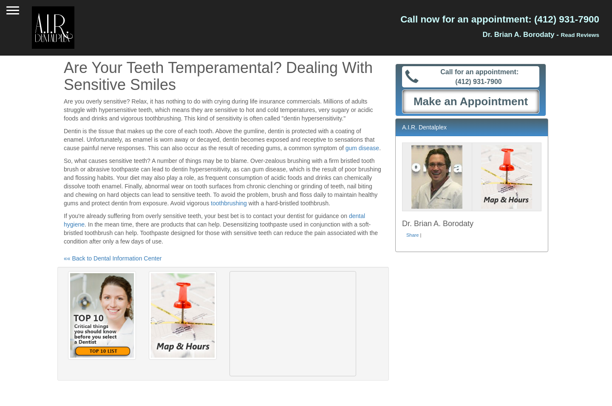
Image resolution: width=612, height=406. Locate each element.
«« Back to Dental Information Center (113, 258)
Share (412, 235)
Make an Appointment (471, 101)
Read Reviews (580, 35)
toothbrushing (229, 203)
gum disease (362, 148)
